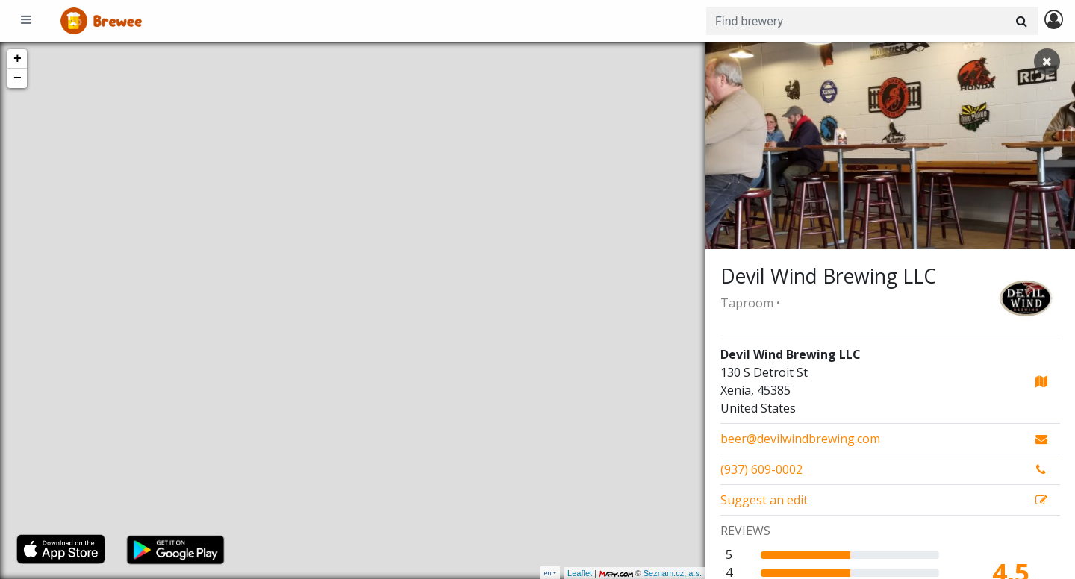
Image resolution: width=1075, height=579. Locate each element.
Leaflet (579, 573)
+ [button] (17, 59)
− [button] (17, 78)
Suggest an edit (764, 500)
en (548, 573)
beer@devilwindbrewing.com (800, 439)
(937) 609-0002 (761, 469)
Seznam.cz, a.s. (673, 573)
